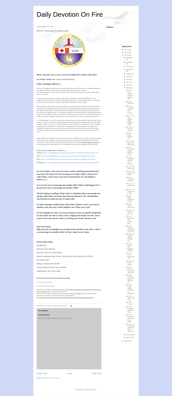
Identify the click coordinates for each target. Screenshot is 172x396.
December (129, 57)
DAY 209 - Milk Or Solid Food (130, 205)
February (129, 335)
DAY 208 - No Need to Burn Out (130, 211)
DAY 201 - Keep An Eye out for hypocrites (130, 269)
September (129, 69)
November (129, 62)
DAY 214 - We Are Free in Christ (130, 172)
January (129, 337)
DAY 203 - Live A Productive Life (130, 255)
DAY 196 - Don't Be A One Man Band (130, 309)
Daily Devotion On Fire (70, 14)
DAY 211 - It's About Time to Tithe (130, 191)
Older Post (96, 373)
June (128, 79)
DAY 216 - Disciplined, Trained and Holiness (130, 160)
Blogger (94, 390)
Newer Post (42, 373)
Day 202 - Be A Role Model (130, 262)
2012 (126, 50)
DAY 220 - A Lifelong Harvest (129, 128)
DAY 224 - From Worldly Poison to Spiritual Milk (129, 94)
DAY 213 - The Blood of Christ (130, 179)
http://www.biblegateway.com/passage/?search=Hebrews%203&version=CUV (71, 153)
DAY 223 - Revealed (129, 102)
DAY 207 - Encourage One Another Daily (130, 219)
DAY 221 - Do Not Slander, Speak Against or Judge (130, 120)
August (128, 74)
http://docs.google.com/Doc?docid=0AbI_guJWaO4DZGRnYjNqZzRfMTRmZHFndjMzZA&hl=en (65, 297)
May (127, 82)
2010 (126, 55)
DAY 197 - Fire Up (129, 303)
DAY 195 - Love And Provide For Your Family (130, 318)
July (127, 77)
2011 (126, 52)
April (127, 85)
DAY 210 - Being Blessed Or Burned (130, 198)
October (129, 66)
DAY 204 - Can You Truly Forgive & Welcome (129, 247)
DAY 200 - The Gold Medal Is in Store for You (130, 278)
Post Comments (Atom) (52, 378)
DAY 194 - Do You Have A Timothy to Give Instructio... (130, 328)
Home (69, 373)
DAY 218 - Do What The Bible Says (130, 142)
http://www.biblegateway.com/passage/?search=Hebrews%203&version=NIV (68, 156)
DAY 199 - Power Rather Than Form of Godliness (130, 289)
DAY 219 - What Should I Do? (129, 135)
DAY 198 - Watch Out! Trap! (130, 297)
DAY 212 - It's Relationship (130, 185)
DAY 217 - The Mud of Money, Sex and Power (130, 151)
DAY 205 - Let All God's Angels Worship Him (130, 237)
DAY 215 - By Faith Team (130, 167)
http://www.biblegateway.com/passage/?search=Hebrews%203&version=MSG (71, 162)
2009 (126, 341)
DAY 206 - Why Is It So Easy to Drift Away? (130, 228)
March (128, 88)
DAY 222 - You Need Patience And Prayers (130, 109)
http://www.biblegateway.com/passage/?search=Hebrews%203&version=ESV (68, 159)
